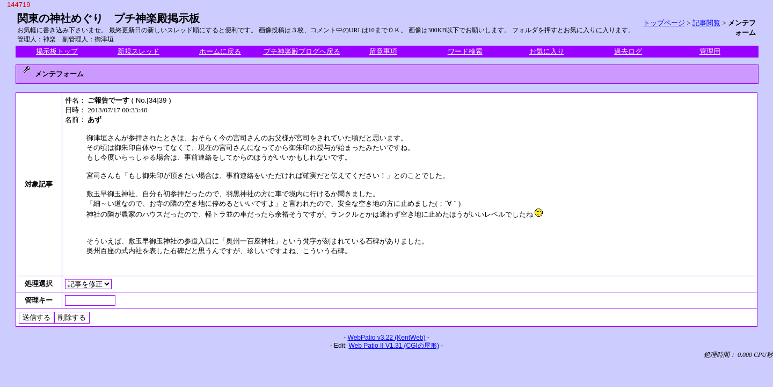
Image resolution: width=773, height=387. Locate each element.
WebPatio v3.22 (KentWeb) (387, 337)
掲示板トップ (57, 51)
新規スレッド (138, 51)
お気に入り (546, 51)
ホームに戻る (220, 51)
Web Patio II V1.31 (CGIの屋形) (393, 345)
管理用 (709, 51)
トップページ (664, 23)
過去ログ (628, 51)
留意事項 (383, 51)
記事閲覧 (706, 23)
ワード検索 (465, 51)
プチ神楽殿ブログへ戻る (302, 51)
